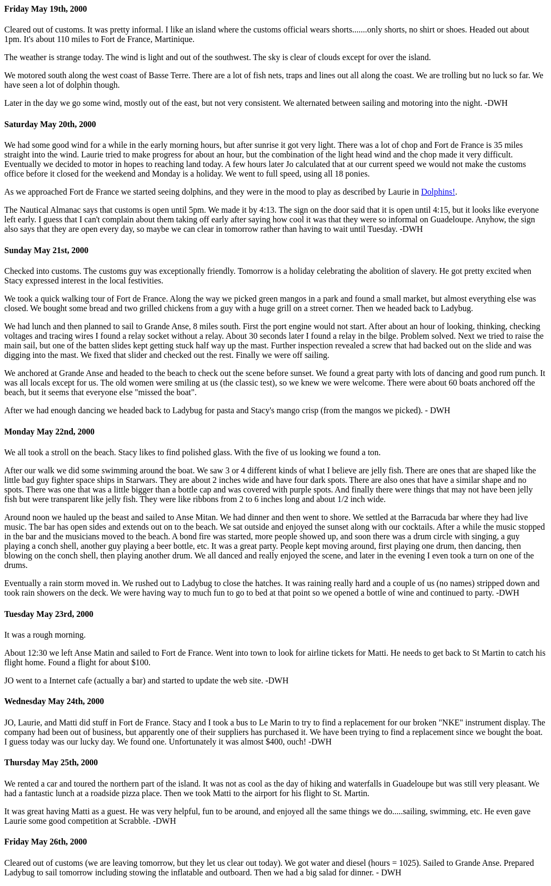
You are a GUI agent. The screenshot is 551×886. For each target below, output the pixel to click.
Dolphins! (438, 191)
